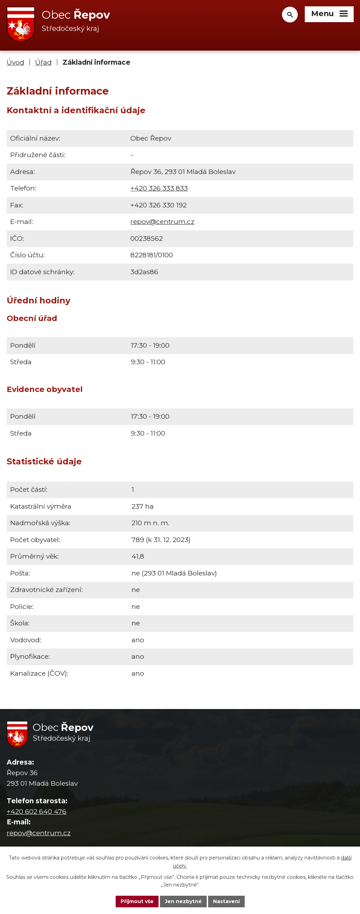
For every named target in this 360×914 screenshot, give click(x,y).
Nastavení (226, 901)
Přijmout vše (137, 901)
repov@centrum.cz (162, 222)
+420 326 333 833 (159, 188)
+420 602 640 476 (36, 811)
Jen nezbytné (183, 901)
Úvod (15, 62)
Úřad (43, 62)
